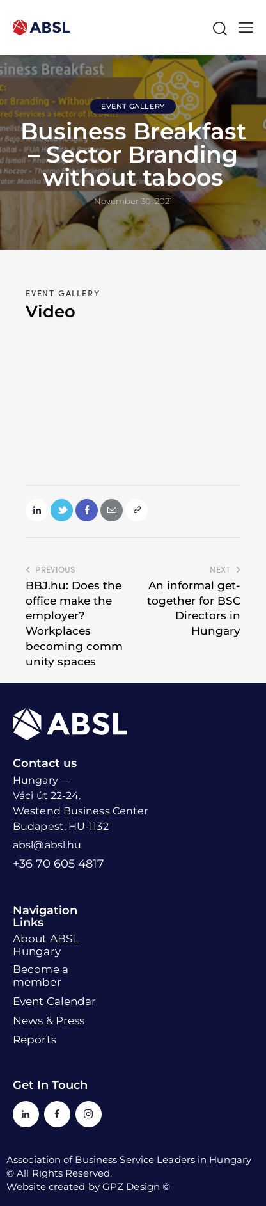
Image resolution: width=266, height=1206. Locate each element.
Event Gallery (133, 106)
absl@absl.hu (47, 845)
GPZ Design (131, 1186)
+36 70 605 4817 (58, 864)
